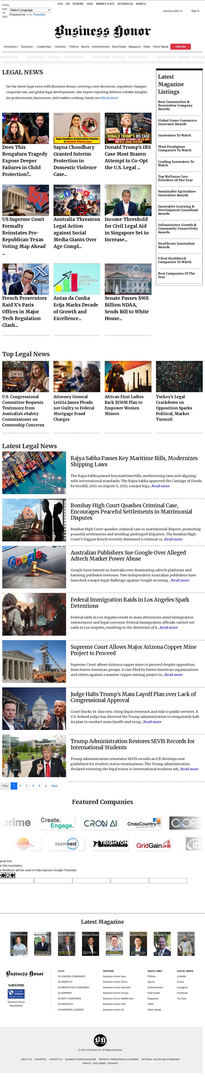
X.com (180, 981)
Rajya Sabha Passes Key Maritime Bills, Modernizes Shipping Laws (134, 461)
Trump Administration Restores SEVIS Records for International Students (133, 744)
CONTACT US (55, 1059)
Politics (74, 46)
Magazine (135, 46)
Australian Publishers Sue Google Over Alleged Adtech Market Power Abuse (128, 555)
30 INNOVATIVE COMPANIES (73, 987)
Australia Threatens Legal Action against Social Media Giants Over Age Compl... (77, 232)
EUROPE (78, 3)
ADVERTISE (40, 1059)
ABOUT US (26, 1059)
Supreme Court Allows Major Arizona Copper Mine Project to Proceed (134, 650)
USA (60, 3)
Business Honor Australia (116, 987)
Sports (85, 46)
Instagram (182, 987)
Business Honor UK (113, 1009)
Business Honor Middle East (118, 998)
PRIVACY (86, 1063)
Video (146, 46)
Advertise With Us (172, 11)
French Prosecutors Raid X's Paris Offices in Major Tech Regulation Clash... (24, 311)
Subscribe (181, 46)
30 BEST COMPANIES (69, 998)
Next (54, 786)
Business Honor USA (114, 1004)
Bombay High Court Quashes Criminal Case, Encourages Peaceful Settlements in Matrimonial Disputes (131, 511)
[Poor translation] (10, 875)
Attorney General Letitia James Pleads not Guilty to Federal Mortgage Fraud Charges (74, 408)
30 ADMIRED (65, 992)
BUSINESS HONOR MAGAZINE (81, 1059)
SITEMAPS (112, 1063)
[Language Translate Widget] (30, 10)
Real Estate (119, 46)
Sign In (195, 10)
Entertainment (100, 46)
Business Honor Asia (114, 976)
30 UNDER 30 (65, 981)
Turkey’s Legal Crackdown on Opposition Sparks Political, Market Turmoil (174, 408)
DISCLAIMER (99, 1063)
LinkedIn (181, 976)
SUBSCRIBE (16, 985)
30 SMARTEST (66, 1004)
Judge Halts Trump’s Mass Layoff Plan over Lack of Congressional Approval (133, 697)
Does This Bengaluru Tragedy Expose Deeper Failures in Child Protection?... (24, 160)
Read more (109, 98)
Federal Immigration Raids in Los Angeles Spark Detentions (130, 603)
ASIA (90, 3)
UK (68, 3)
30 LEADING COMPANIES (71, 976)
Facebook (182, 992)
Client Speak (160, 46)
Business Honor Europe (115, 992)
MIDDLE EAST (105, 3)
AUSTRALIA (125, 3)
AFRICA (141, 3)
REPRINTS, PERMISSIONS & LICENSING (119, 1059)
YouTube (182, 998)
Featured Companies (102, 802)
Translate (35, 14)
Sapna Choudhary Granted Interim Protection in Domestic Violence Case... (75, 160)
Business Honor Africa (115, 981)
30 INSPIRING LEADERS (71, 1009)
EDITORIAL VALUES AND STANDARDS (160, 1059)
